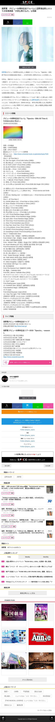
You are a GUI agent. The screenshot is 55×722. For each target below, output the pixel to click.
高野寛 (4, 72)
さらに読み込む (33, 680)
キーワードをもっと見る (45, 710)
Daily (9, 557)
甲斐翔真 (25, 691)
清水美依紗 (45, 696)
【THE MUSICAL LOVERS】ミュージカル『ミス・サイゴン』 (24, 700)
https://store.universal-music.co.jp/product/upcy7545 (31, 154)
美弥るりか (7, 705)
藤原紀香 (19, 705)
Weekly (27, 557)
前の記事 (6, 465)
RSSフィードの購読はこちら (35, 412)
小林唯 (15, 691)
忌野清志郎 (35, 100)
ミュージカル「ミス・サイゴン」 (26, 696)
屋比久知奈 (37, 691)
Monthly (45, 557)
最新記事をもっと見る (32, 593)
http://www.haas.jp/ (20, 326)
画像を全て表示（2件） (27, 67)
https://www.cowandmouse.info (13, 357)
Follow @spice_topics (27, 430)
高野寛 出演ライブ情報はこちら (30, 362)
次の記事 (48, 465)
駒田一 (6, 691)
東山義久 (6, 696)
